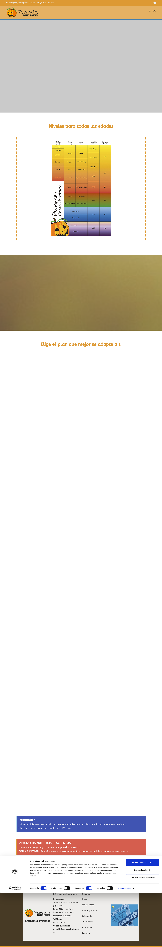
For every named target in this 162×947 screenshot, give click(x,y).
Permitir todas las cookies (142, 917)
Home (84, 894)
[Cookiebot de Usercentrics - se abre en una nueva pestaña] (15, 942)
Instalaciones (88, 900)
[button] (134, 872)
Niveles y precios (89, 906)
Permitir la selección (142, 924)
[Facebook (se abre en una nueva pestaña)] (154, 3)
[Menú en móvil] (152, 11)
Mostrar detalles (124, 942)
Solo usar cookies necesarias (143, 932)
